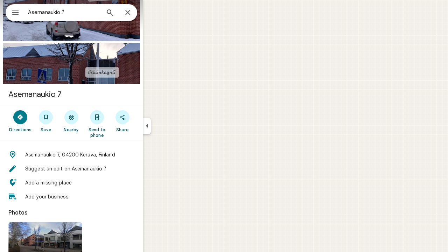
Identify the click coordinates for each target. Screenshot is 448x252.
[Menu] (12, 12)
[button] (96, 155)
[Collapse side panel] (172, 126)
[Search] (135, 13)
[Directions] (45, 121)
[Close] (153, 13)
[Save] (71, 121)
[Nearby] (97, 121)
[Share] (147, 121)
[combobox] (82, 12)
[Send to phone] (122, 123)
